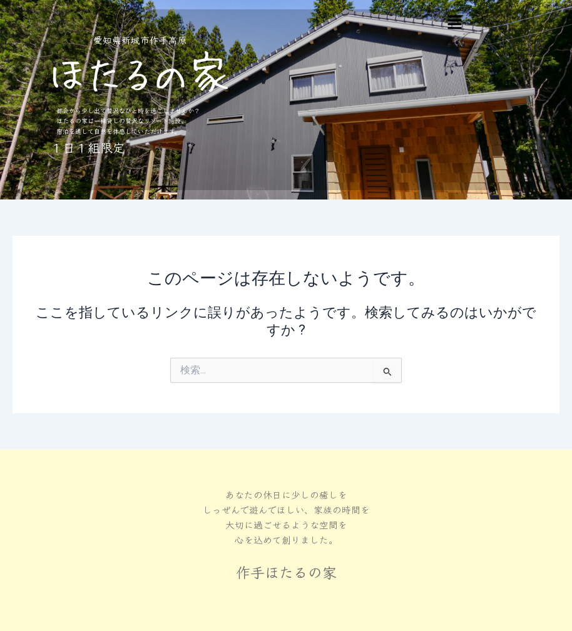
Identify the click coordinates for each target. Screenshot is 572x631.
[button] (454, 23)
